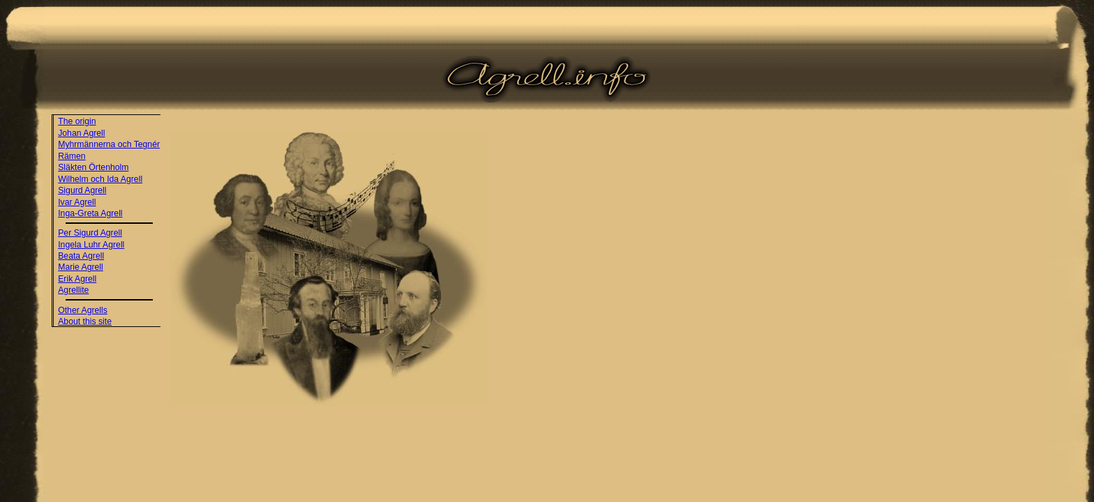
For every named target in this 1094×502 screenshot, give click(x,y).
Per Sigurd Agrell (90, 233)
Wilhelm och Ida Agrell (100, 179)
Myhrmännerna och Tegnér (109, 144)
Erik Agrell (77, 279)
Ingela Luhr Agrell (91, 245)
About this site (85, 321)
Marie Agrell (80, 267)
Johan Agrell (81, 133)
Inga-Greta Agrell (90, 213)
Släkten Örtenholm (93, 167)
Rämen (71, 156)
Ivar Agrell (77, 202)
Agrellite (73, 290)
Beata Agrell (81, 256)
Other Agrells (82, 310)
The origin (77, 121)
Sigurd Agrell (82, 190)
